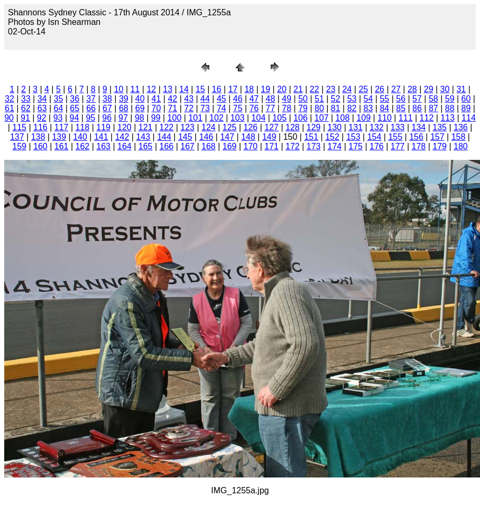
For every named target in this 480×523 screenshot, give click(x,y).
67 (107, 108)
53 (352, 98)
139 (59, 136)
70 (156, 108)
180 (461, 146)
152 (332, 136)
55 (384, 98)
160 (40, 146)
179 (439, 146)
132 (377, 127)
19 (265, 89)
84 (384, 108)
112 (427, 117)
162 (83, 146)
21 (298, 89)
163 (103, 146)
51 (319, 98)
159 (19, 146)
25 (363, 89)
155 (395, 136)
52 (335, 98)
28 (412, 89)
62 (26, 108)
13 (167, 89)
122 (167, 127)
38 (107, 98)
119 (103, 127)
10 (119, 89)
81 (335, 108)
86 (417, 108)
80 (319, 108)
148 (248, 136)
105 (279, 117)
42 (172, 98)
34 (42, 98)
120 (124, 127)
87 (433, 108)
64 (58, 108)
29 (428, 89)
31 (461, 89)
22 (314, 89)
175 (355, 146)
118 (83, 127)
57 (417, 98)
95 (90, 117)
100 (175, 117)
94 (74, 117)
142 (122, 136)
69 (140, 108)
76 (254, 108)
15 (200, 89)
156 (416, 136)
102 (216, 117)
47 (254, 98)
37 (91, 98)
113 (447, 117)
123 (187, 127)
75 (238, 108)
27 (396, 89)
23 (331, 89)
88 (450, 108)
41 (156, 98)
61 (9, 108)
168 (208, 146)
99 (156, 117)
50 (303, 98)
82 (352, 108)
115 (19, 127)
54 (368, 98)
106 (300, 117)
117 (61, 127)
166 (167, 146)
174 (335, 146)
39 (123, 98)
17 (233, 89)
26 (379, 89)
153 (353, 136)
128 (292, 127)
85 (400, 108)
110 (384, 117)
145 (185, 136)
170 (251, 146)
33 (26, 98)
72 (188, 108)
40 (140, 98)
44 (205, 98)
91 (25, 117)
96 (107, 117)
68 (123, 108)
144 (164, 136)
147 (227, 136)
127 (271, 127)
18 (249, 89)
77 (270, 108)
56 (400, 98)
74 (221, 108)
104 (259, 117)
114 (468, 117)
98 (139, 117)
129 (314, 127)
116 (40, 127)
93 (58, 117)
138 (38, 136)
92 (42, 117)
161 (61, 146)
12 (151, 89)
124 (208, 127)
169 (230, 146)
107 (322, 117)
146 (206, 136)
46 (238, 98)
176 (377, 146)
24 (347, 89)
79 (303, 108)
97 (123, 117)
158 (458, 136)
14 (184, 89)
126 (251, 127)
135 (439, 127)
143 (143, 136)
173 (314, 146)
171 (271, 146)
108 (343, 117)
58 (433, 98)
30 (445, 89)
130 (335, 127)
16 (216, 89)
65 (74, 108)
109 (363, 117)
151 (311, 136)
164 (124, 146)
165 (146, 146)
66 (91, 108)
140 (80, 136)
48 (270, 98)
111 (406, 117)
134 (419, 127)
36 (74, 98)
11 (135, 89)
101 (195, 117)
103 (237, 117)
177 (398, 146)
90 (9, 117)
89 (466, 108)
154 (374, 136)
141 (101, 136)
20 (282, 89)
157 (437, 136)
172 (292, 146)
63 (42, 108)
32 (9, 98)
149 (269, 136)
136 (461, 127)
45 (221, 98)
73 (205, 108)
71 (172, 108)
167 (187, 146)
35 (58, 98)
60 (466, 98)
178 (419, 146)
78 (286, 108)
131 (355, 127)
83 (368, 108)
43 (188, 98)
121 (146, 127)
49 (286, 98)
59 (450, 98)
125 (230, 127)
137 (17, 136)
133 (398, 127)
